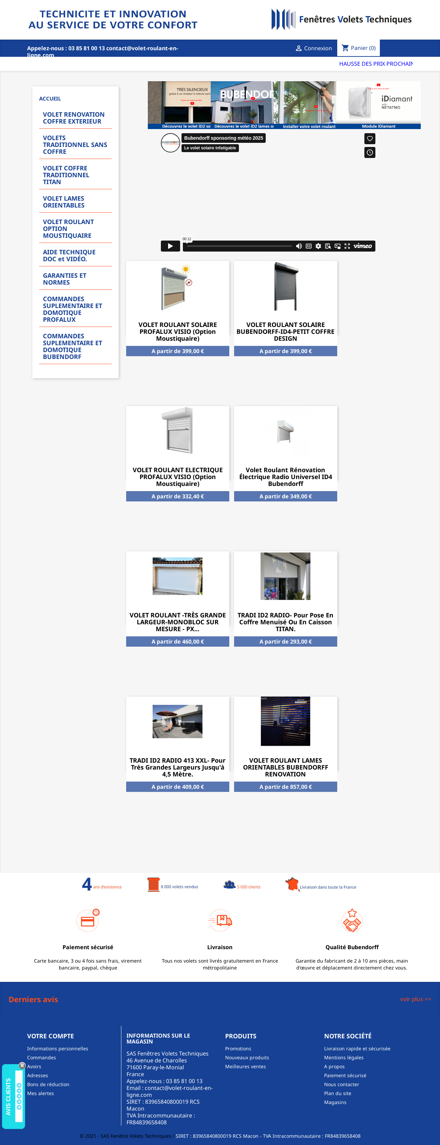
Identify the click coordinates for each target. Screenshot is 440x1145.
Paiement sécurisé (345, 1075)
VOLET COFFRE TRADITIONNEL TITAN (66, 175)
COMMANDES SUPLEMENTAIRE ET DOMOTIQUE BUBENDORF (72, 346)
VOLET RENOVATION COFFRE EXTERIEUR (74, 117)
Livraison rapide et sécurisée (357, 1048)
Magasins (335, 1102)
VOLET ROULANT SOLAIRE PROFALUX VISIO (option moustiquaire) (178, 331)
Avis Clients (8, 1096)
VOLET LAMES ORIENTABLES (64, 201)
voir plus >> (415, 999)
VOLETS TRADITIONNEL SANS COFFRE (75, 145)
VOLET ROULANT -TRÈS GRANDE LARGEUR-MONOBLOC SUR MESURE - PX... (178, 622)
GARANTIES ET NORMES (64, 278)
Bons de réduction (48, 1084)
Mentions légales (344, 1057)
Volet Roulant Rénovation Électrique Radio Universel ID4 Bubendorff (285, 477)
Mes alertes (40, 1093)
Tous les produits (378, 852)
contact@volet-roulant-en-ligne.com (169, 1091)
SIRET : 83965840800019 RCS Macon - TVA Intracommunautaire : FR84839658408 (268, 1136)
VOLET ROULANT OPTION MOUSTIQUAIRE (68, 229)
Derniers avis (33, 999)
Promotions (238, 1048)
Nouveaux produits (247, 1057)
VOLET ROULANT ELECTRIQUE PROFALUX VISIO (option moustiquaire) (178, 477)
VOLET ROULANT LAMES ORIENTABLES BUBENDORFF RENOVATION (285, 767)
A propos (334, 1066)
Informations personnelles (57, 1048)
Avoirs (34, 1066)
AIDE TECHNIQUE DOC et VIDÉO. (69, 255)
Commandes (41, 1057)
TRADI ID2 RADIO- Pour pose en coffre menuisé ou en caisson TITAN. (285, 622)
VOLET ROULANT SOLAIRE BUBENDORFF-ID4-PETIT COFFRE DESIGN (285, 331)
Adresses (37, 1075)
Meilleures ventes (245, 1066)
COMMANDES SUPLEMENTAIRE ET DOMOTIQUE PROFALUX (72, 309)
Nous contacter (341, 1084)
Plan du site (337, 1093)
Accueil (50, 98)
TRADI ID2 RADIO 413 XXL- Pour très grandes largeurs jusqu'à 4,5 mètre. (178, 767)
